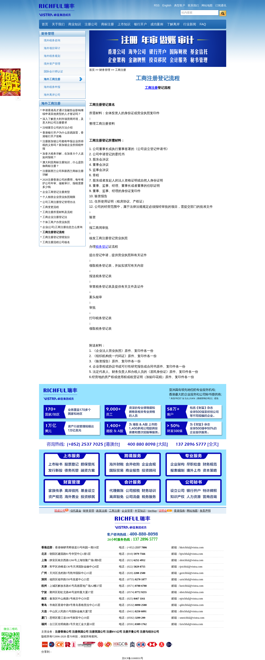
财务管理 (104, 69)
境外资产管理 (52, 63)
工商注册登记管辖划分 (56, 237)
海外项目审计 (52, 48)
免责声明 (205, 510)
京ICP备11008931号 (132, 658)
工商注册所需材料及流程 (57, 212)
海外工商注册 (52, 79)
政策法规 (101, 510)
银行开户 (140, 24)
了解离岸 (173, 24)
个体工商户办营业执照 (56, 222)
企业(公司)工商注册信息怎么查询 (62, 227)
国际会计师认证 (53, 71)
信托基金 (75, 510)
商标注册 (107, 24)
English (166, 5)
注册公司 (91, 24)
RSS (157, 5)
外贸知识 (140, 510)
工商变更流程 (50, 207)
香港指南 (179, 510)
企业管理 (127, 510)
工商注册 (120, 69)
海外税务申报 (52, 87)
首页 (45, 24)
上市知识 (124, 24)
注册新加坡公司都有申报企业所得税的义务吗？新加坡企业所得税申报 (63, 145)
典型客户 (179, 5)
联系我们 (193, 5)
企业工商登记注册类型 (56, 192)
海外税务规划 (52, 56)
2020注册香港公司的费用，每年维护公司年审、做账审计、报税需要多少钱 (63, 183)
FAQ (203, 24)
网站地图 (207, 5)
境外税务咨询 (52, 40)
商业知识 (74, 24)
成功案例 (156, 24)
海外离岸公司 (52, 94)
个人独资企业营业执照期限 (58, 197)
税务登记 (102, 246)
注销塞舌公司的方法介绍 (57, 127)
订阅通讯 (220, 5)
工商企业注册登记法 (54, 217)
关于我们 (58, 24)
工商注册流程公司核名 (56, 242)
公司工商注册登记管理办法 (58, 202)
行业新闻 (189, 24)
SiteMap (152, 510)
